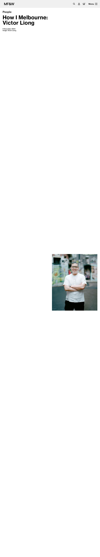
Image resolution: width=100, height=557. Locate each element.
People (7, 12)
